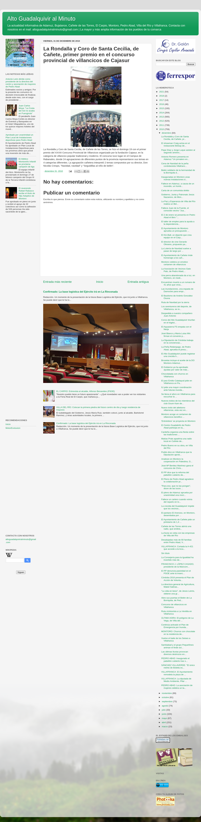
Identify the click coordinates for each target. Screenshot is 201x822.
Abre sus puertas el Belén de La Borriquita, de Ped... (176, 599)
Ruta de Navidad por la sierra (175, 302)
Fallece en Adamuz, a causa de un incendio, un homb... (177, 184)
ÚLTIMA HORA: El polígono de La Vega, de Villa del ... (177, 619)
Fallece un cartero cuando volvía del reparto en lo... (176, 500)
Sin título (165, 553)
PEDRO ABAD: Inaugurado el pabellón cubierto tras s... (175, 659)
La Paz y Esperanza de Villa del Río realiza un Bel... (178, 202)
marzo (165, 726)
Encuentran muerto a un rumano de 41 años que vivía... (178, 283)
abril (164, 722)
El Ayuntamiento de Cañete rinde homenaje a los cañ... (177, 256)
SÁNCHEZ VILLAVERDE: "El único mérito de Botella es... (178, 666)
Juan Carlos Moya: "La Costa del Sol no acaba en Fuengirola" (27, 109)
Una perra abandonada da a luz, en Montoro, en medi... (178, 276)
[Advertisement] (21, 266)
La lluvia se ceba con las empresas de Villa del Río (178, 534)
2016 (162, 104)
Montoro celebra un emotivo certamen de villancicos (174, 263)
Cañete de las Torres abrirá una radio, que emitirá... (176, 527)
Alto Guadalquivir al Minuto (41, 18)
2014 (162, 112)
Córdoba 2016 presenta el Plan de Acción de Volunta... (177, 578)
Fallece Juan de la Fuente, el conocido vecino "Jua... (175, 209)
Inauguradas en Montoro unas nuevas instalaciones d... (175, 178)
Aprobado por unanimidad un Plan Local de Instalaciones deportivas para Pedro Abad (19, 137)
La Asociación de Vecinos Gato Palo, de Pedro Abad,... (176, 270)
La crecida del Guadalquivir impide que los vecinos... (177, 507)
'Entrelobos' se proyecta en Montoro (178, 421)
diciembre (167, 133)
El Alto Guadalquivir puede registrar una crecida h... (178, 355)
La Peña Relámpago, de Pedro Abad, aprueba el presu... (176, 348)
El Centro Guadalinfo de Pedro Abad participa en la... (176, 426)
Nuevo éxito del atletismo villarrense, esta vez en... (174, 408)
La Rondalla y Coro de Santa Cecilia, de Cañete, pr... (175, 137)
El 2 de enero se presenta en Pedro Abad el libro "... (178, 216)
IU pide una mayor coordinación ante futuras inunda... (176, 388)
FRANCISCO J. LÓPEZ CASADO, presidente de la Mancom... (177, 565)
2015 (162, 108)
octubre (166, 697)
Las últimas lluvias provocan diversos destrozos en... (174, 652)
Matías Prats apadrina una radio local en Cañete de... (176, 439)
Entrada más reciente (57, 281)
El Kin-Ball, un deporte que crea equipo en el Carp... (176, 236)
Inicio (99, 281)
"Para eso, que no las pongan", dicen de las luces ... (176, 487)
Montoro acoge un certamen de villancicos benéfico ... (176, 415)
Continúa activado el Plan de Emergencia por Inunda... (175, 626)
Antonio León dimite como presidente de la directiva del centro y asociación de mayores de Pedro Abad (21, 83)
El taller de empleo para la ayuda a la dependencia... (177, 222)
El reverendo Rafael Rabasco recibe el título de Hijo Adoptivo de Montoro (27, 193)
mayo (165, 718)
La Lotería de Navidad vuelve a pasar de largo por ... (176, 249)
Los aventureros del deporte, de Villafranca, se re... (176, 307)
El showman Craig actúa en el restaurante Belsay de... (175, 144)
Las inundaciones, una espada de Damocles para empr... (177, 290)
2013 (162, 117)
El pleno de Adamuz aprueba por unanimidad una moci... (177, 493)
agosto (165, 706)
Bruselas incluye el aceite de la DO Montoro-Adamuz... (177, 361)
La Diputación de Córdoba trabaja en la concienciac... (177, 341)
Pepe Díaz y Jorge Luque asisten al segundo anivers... (178, 151)
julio (164, 710)
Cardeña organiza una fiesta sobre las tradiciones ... (177, 433)
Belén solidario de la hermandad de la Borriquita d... (178, 171)
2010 (162, 129)
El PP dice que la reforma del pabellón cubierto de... (175, 473)
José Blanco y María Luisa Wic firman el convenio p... (176, 334)
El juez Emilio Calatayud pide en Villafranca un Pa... (176, 381)
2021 (162, 92)
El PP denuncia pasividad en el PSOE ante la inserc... (176, 572)
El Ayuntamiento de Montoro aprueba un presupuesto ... (175, 229)
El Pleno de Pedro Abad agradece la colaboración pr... (177, 480)
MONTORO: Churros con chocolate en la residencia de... (178, 632)
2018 (162, 96)
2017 (162, 100)
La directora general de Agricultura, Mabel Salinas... (178, 585)
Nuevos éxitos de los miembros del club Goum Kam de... (177, 402)
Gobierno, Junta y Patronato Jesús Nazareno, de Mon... (177, 195)
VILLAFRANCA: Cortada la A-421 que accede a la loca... (177, 547)
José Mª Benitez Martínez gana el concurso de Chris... (177, 466)
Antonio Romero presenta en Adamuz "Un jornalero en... (175, 157)
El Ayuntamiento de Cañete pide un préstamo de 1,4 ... (178, 520)
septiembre (167, 701)
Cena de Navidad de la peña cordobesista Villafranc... (174, 164)
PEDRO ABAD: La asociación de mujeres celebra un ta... (177, 686)
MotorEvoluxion (13, 428)
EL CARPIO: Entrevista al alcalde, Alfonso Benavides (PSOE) (85, 391)
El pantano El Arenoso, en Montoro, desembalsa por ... (178, 514)
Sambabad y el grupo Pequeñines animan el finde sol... (177, 646)
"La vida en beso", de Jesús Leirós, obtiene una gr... (178, 592)
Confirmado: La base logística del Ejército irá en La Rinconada (80, 291)
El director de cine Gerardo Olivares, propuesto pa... (174, 243)
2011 (162, 125)
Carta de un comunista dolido (175, 190)
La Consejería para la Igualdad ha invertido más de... (177, 558)
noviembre (167, 693)
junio (164, 714)
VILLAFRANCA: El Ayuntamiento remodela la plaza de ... (177, 673)
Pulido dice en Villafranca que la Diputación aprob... (176, 453)
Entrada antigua (138, 281)
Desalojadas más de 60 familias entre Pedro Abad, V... (176, 541)
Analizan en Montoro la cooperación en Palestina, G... (176, 460)
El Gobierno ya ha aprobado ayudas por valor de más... (175, 368)
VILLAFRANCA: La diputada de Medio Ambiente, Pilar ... (176, 679)
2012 (162, 121)
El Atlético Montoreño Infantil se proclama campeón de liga (27, 163)
